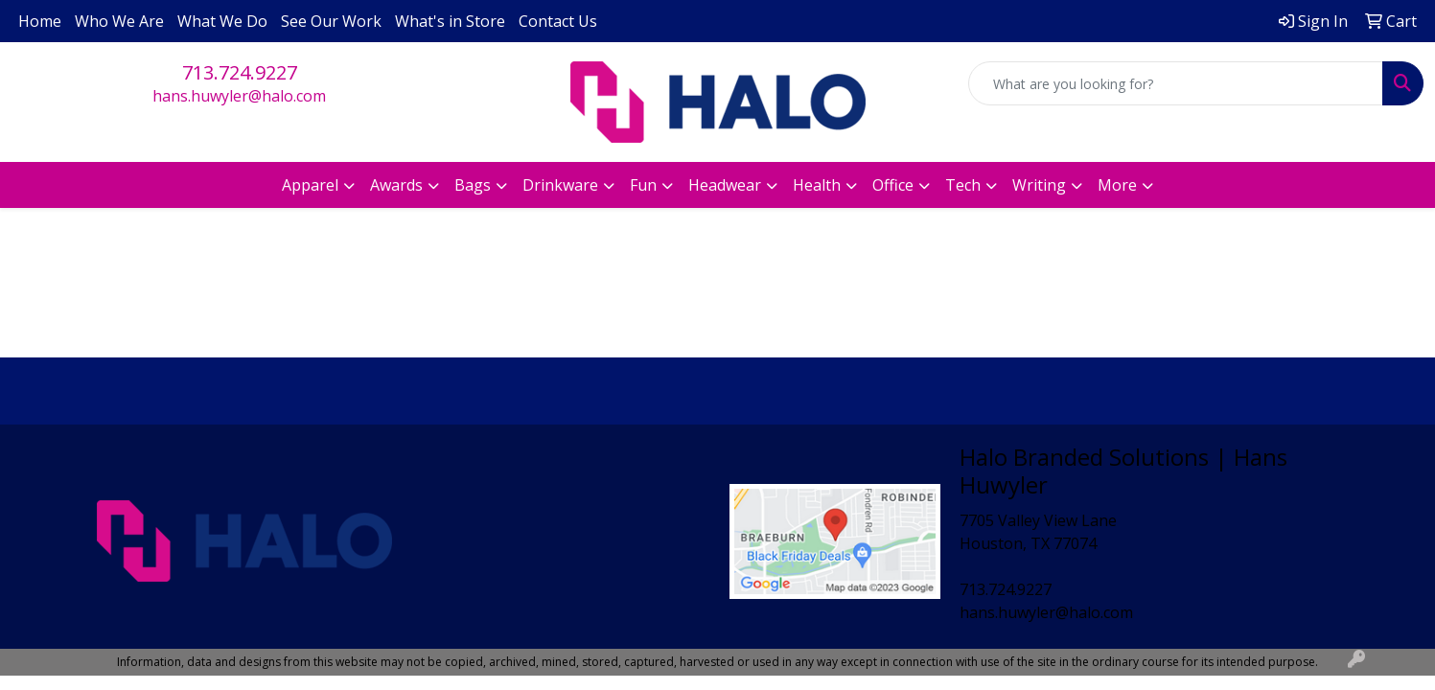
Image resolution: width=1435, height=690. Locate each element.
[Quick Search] (1175, 83)
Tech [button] (963, 185)
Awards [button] (396, 185)
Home (39, 21)
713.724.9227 (239, 72)
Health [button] (817, 185)
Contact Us (558, 21)
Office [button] (893, 185)
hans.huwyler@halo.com (239, 95)
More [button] (1117, 185)
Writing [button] (1039, 185)
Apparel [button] (310, 185)
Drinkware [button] (560, 185)
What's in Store (450, 21)
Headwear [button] (724, 185)
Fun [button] (643, 185)
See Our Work (331, 21)
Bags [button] (472, 185)
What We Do (222, 21)
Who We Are (119, 21)
